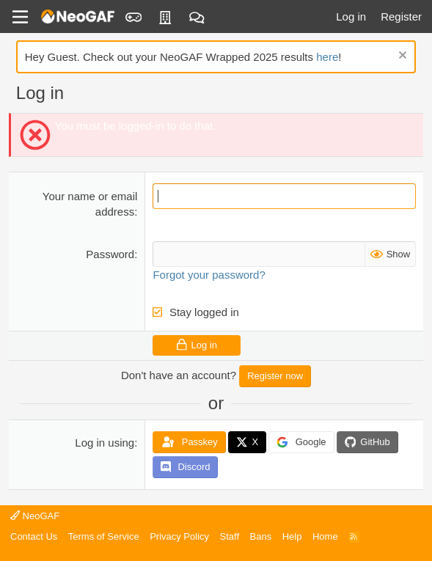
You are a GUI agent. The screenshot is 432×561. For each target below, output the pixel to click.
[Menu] (20, 17)
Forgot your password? (209, 274)
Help (292, 536)
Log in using (104, 442)
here (327, 57)
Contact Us (33, 536)
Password (110, 254)
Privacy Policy (179, 536)
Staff (230, 536)
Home (325, 536)
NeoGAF (34, 515)
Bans (261, 536)
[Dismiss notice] (401, 57)
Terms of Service (103, 536)
